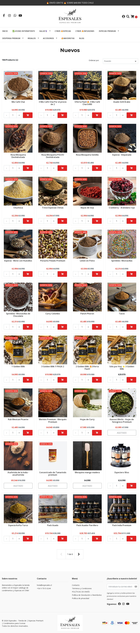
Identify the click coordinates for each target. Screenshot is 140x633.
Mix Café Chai (18, 101)
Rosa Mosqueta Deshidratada (18, 155)
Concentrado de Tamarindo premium (52, 473)
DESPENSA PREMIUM (11, 38)
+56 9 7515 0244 (44, 588)
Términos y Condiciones (82, 588)
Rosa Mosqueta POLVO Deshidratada (52, 155)
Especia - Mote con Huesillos (18, 260)
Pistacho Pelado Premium (52, 260)
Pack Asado (52, 525)
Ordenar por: (94, 60)
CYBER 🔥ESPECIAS (63, 31)
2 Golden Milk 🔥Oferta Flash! (87, 367)
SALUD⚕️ (43, 31)
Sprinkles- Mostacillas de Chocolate (18, 314)
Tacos (122, 313)
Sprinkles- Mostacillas (121, 260)
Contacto (76, 584)
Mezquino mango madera (87, 472)
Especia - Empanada (121, 154)
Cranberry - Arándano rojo (122, 207)
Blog (81, 38)
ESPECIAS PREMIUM (107, 31)
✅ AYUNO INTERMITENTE (23, 31)
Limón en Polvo (87, 260)
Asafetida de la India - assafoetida (18, 473)
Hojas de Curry (87, 419)
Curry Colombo (52, 313)
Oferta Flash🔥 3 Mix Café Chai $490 (87, 102)
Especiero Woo (122, 472)
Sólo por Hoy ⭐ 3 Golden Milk (121, 367)
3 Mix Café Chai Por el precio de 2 (53, 102)
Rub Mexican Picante (18, 419)
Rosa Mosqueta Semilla (87, 154)
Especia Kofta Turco (18, 525)
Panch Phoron (87, 313)
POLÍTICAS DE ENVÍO (81, 591)
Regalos (32, 38)
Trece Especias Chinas (52, 207)
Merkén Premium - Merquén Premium (53, 420)
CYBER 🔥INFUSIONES (85, 31)
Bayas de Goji (87, 207)
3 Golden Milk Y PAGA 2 (52, 366)
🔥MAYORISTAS (67, 38)
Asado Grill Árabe (121, 101)
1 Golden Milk (18, 366)
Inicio (5, 31)
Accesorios (48, 38)
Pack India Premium (121, 525)
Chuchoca (18, 207)
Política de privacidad (80, 597)
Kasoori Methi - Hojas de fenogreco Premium (122, 420)
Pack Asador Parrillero (87, 525)
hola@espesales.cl (44, 584)
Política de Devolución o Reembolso (87, 594)
